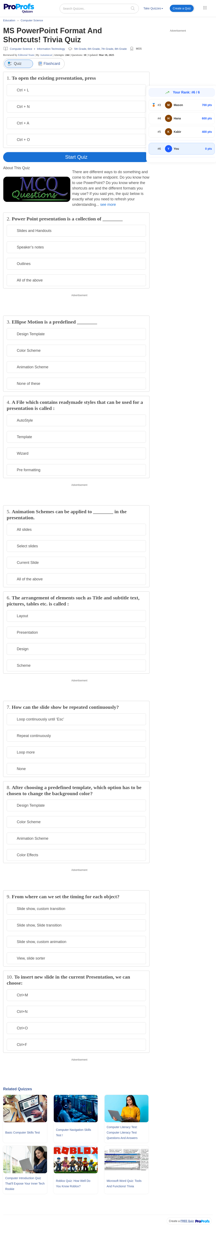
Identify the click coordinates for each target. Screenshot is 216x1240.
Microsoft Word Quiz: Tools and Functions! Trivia (124, 1183)
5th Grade (80, 48)
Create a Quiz (182, 8)
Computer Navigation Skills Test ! (73, 1132)
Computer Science (21, 48)
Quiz (15, 64)
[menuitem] (153, 9)
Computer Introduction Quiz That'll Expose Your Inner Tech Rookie (25, 1183)
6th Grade (94, 48)
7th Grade (107, 48)
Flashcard (49, 64)
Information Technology (51, 48)
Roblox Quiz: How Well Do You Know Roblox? (73, 1183)
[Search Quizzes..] (99, 8)
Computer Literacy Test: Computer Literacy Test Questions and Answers (122, 1132)
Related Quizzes (17, 1089)
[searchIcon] (133, 8)
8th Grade (121, 48)
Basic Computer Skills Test (22, 1132)
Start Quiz (76, 157)
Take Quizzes (153, 8)
